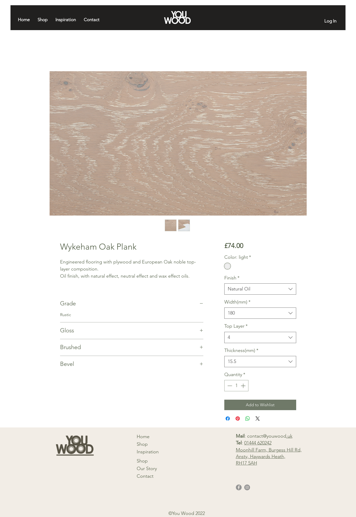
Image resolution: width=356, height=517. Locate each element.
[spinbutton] (236, 385)
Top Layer (236, 326)
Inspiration (148, 452)
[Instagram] (247, 487)
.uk (289, 436)
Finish (232, 278)
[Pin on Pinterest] (238, 418)
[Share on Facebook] (228, 418)
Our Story (147, 468)
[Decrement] (229, 385)
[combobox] (260, 289)
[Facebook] (239, 487)
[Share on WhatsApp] (248, 418)
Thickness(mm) (241, 350)
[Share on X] (257, 418)
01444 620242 (258, 443)
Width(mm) (237, 302)
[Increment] (244, 385)
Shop (142, 444)
